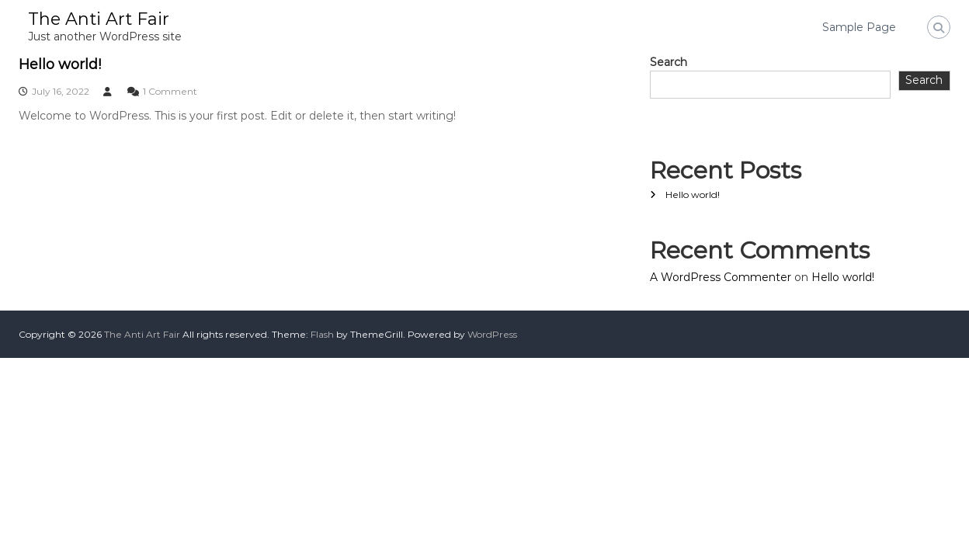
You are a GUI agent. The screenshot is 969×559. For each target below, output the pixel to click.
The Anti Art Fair (98, 19)
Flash (322, 334)
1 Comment (170, 91)
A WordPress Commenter (720, 277)
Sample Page (859, 27)
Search (668, 62)
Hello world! (60, 64)
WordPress (492, 334)
